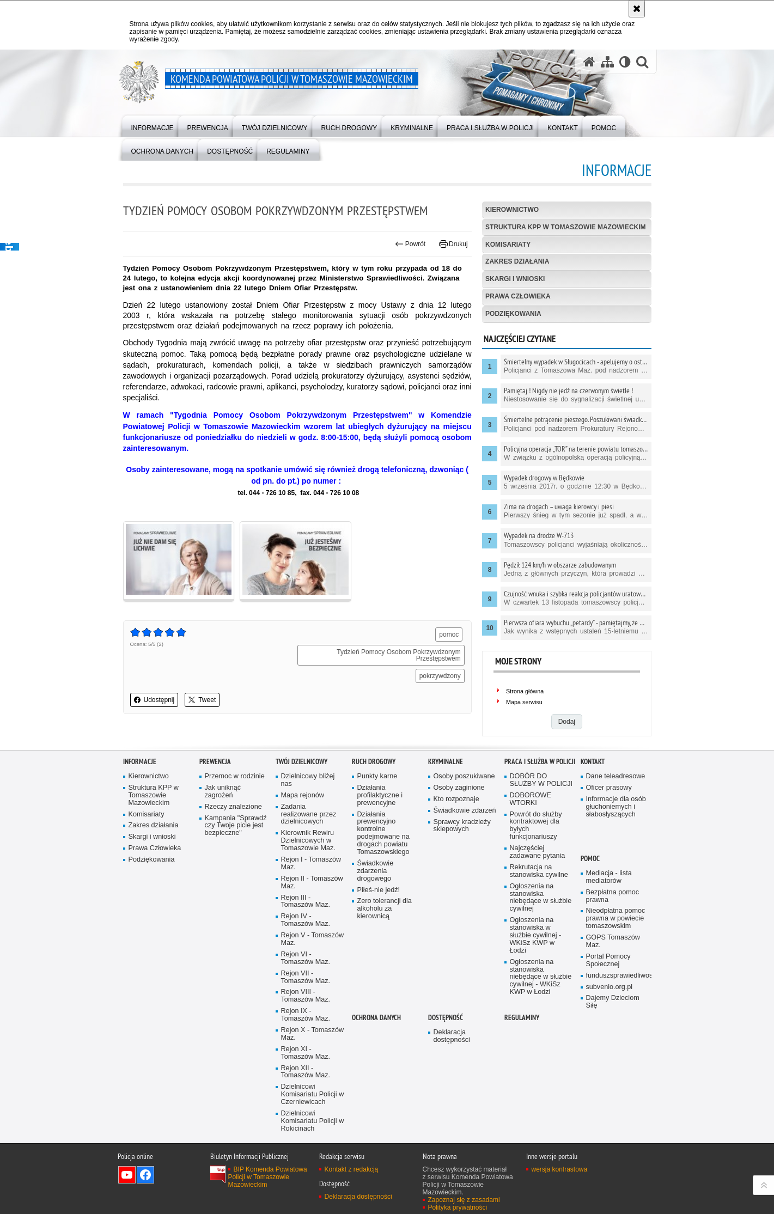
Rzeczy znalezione (233, 806)
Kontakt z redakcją (352, 1169)
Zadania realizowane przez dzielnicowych (309, 814)
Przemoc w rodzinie (235, 776)
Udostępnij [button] (154, 700)
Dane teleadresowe (615, 776)
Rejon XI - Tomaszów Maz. (306, 1053)
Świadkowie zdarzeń (465, 810)
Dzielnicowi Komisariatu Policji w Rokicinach (312, 1121)
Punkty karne (377, 776)
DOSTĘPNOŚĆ (445, 1017)
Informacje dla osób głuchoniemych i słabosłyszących (616, 807)
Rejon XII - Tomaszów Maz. (306, 1072)
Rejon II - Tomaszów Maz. (312, 882)
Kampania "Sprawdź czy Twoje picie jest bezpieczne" (236, 826)
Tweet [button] (202, 700)
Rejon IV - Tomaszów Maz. (306, 920)
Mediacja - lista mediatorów (609, 877)
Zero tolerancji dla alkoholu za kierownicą (384, 909)
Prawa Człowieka (518, 296)
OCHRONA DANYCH (376, 1017)
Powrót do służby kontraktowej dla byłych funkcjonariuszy (536, 826)
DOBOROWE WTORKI (530, 799)
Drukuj (453, 244)
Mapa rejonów (302, 795)
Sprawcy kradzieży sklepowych (462, 826)
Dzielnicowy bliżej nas (308, 780)
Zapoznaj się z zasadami (464, 1200)
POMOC (590, 858)
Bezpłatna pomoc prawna (612, 896)
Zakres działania (517, 261)
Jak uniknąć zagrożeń (223, 791)
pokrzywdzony (440, 676)
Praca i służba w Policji (539, 761)
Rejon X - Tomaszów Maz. (312, 1034)
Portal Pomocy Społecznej (608, 960)
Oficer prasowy (609, 787)
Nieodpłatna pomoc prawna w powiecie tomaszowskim (615, 918)
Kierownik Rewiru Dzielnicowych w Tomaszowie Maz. (308, 840)
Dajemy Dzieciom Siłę (612, 1002)
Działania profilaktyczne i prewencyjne (380, 795)
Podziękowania (513, 314)
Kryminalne (445, 761)
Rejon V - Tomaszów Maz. (312, 939)
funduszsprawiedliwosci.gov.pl (617, 975)
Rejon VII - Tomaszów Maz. (306, 977)
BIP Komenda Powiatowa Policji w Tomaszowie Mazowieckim (267, 1177)
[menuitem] (152, 125)
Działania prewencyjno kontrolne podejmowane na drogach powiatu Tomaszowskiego (383, 833)
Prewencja (215, 761)
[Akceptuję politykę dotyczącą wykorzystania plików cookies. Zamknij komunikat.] (637, 8)
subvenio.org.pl (609, 987)
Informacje (139, 761)
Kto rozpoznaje (456, 799)
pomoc (449, 634)
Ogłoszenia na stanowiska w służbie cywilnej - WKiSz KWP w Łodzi (536, 935)
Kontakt (593, 761)
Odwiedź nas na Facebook (145, 1175)
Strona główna (525, 691)
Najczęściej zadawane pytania (537, 852)
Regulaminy (521, 1017)
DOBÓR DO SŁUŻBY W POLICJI (541, 780)
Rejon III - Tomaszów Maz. (306, 901)
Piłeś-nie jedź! (378, 890)
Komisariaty (508, 244)
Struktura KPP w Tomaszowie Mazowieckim (565, 227)
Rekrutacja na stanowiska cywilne (539, 871)
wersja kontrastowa (560, 1169)
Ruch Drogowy (373, 761)
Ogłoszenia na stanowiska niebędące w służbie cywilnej (541, 898)
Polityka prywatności (457, 1207)
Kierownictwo (512, 209)
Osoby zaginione (459, 787)
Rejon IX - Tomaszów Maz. (306, 1015)
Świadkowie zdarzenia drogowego (375, 871)
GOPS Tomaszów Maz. (613, 941)
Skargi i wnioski (515, 279)
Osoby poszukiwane (464, 776)
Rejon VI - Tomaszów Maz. (306, 958)
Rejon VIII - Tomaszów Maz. (306, 996)
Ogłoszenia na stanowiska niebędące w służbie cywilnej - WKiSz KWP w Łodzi (541, 977)
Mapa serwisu (524, 702)
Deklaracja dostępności (452, 1036)
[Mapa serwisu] (607, 62)
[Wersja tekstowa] (625, 62)
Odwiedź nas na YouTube (127, 1175)
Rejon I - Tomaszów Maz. (311, 863)
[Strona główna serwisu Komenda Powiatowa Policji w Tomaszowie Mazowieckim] (589, 62)
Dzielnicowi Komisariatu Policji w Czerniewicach (312, 1094)
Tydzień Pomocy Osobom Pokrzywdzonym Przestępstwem (398, 655)
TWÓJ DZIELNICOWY (301, 761)
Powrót (410, 244)
